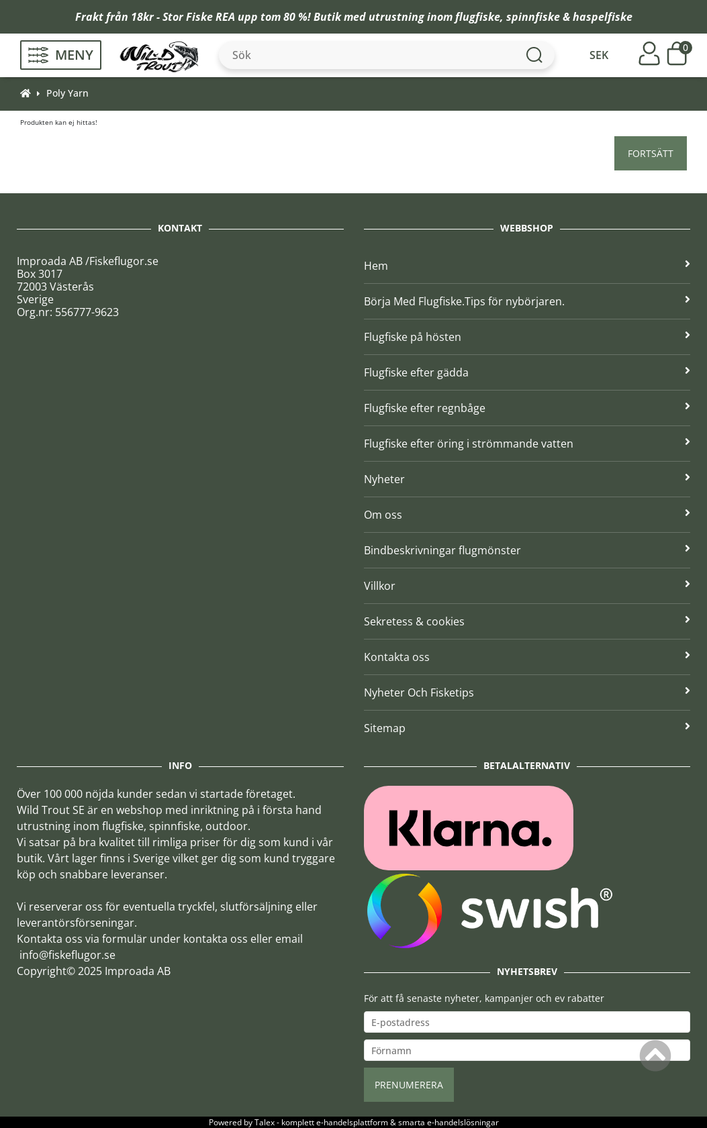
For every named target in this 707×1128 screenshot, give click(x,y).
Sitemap (527, 728)
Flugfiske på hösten (527, 336)
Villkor (527, 585)
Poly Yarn (67, 93)
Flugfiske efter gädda (527, 372)
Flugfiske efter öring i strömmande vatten (527, 443)
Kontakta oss (527, 657)
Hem (527, 265)
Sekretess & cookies (527, 621)
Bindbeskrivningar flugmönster (527, 550)
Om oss (527, 514)
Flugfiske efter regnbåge (527, 408)
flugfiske (477, 16)
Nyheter (527, 479)
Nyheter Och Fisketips (527, 692)
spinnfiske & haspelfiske (569, 16)
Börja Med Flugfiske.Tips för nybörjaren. (527, 301)
